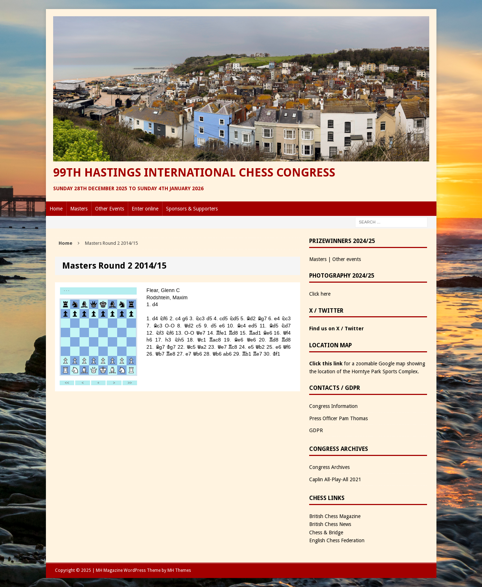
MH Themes (179, 570)
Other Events (109, 209)
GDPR (316, 430)
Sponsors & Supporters (192, 209)
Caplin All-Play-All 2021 (335, 479)
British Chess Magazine (335, 516)
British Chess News (330, 524)
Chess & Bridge (326, 532)
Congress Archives (329, 467)
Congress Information (333, 406)
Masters (79, 209)
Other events (346, 259)
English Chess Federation (336, 540)
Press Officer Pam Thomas (338, 418)
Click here (319, 294)
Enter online (145, 209)
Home (56, 209)
